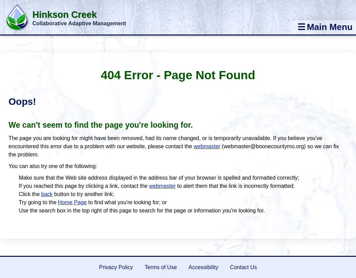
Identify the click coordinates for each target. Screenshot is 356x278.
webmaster (207, 146)
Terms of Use (161, 267)
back (47, 194)
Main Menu (325, 27)
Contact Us (243, 267)
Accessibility (203, 267)
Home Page (72, 202)
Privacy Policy (116, 267)
